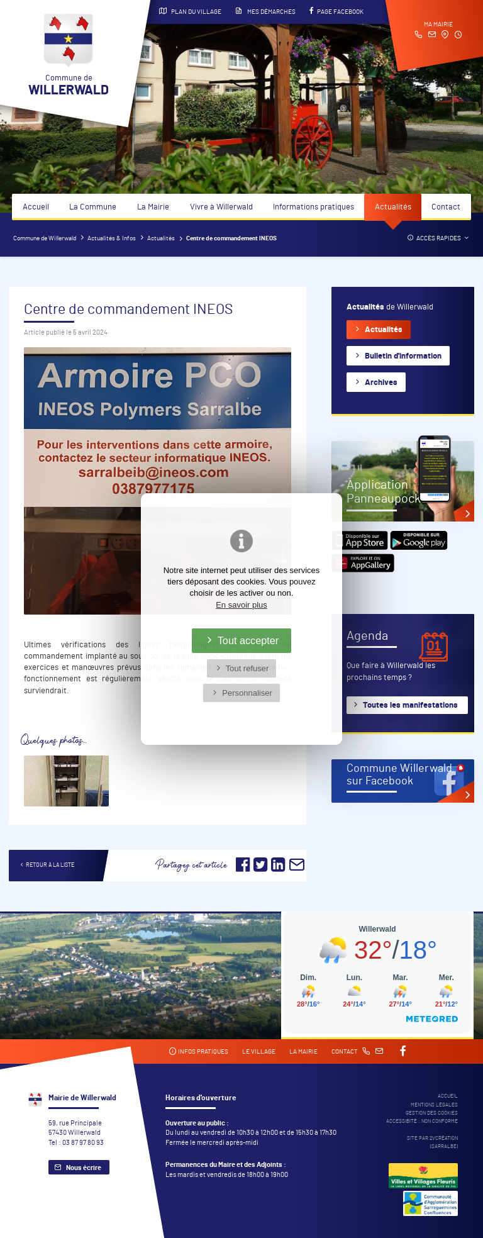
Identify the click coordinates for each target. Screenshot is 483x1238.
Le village (258, 1052)
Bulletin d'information (403, 356)
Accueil (36, 207)
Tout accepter (248, 640)
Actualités (393, 207)
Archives (381, 383)
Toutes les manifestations (410, 705)
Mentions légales (434, 1105)
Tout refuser (247, 668)
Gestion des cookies (432, 1113)
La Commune (92, 207)
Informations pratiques (313, 207)
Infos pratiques (198, 1051)
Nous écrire (83, 1167)
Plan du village (190, 11)
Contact (445, 207)
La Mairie (153, 207)
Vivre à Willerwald (221, 207)
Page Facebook (336, 11)
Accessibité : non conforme (422, 1121)
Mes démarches (265, 11)
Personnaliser (247, 693)
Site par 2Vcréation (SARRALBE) (432, 1142)
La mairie (303, 1052)
